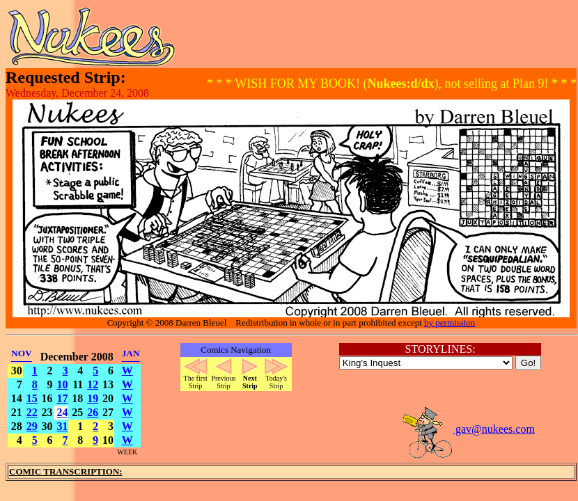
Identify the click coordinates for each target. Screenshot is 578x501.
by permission (449, 322)
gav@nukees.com (468, 429)
